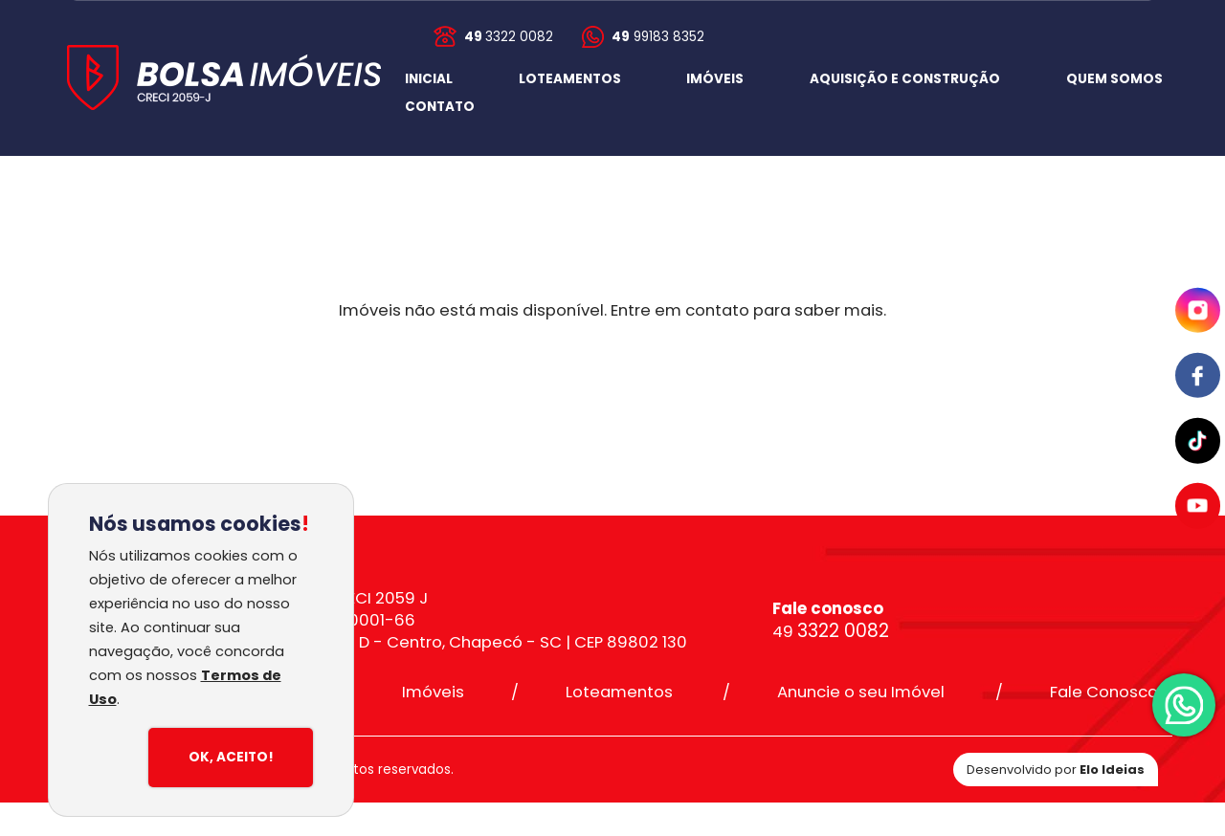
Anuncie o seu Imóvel (861, 692)
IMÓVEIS (715, 79)
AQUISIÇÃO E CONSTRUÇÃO (905, 79)
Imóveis (433, 692)
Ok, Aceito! (231, 757)
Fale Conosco (1104, 692)
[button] (440, 107)
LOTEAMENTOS (570, 79)
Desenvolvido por (1056, 769)
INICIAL (429, 79)
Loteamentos (619, 692)
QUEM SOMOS (1114, 79)
